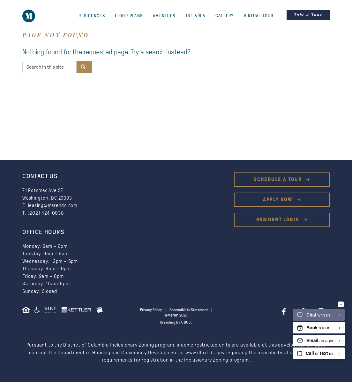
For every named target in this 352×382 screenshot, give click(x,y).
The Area (195, 16)
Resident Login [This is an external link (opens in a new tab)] (278, 220)
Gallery (224, 16)
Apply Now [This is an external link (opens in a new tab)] (278, 199)
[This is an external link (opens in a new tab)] (53, 312)
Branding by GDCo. (175, 322)
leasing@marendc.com (54, 205)
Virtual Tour (258, 16)
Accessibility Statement (189, 310)
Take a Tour (308, 14)
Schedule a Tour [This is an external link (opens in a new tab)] (278, 179)
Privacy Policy (149, 310)
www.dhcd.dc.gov (205, 352)
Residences (92, 16)
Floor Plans (129, 16)
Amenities (164, 16)
